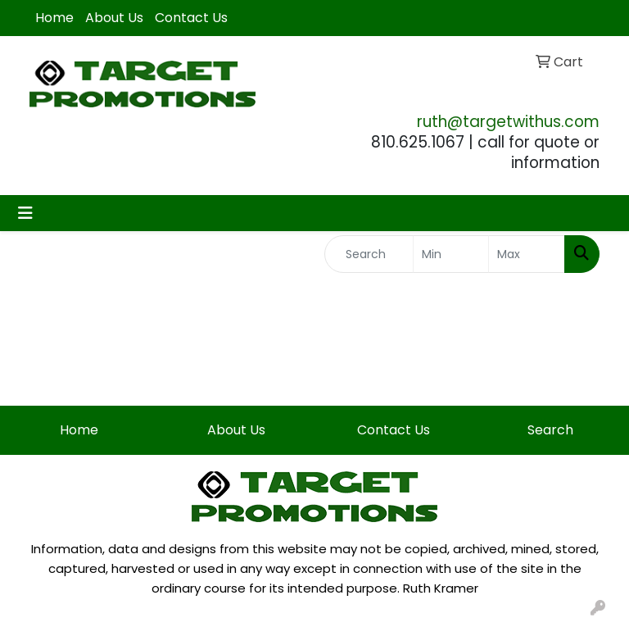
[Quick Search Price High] (526, 254)
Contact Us (191, 17)
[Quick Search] (369, 254)
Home (54, 17)
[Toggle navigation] (25, 213)
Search (550, 429)
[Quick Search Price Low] (451, 254)
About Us (114, 17)
